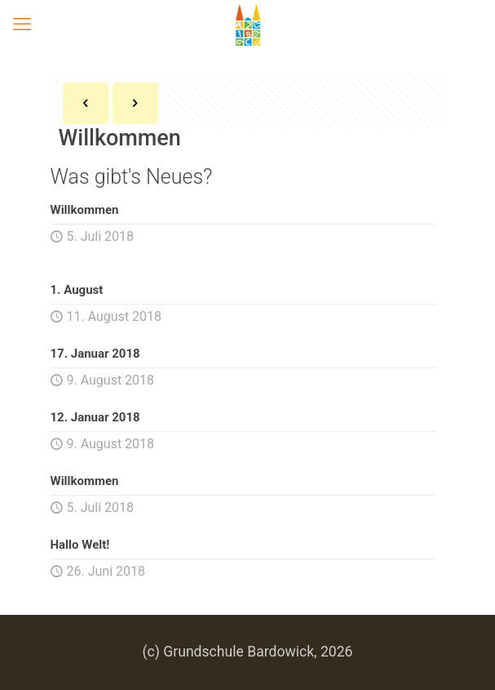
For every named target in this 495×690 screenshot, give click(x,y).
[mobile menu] (22, 24)
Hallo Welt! (80, 544)
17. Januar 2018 (95, 353)
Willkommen (85, 210)
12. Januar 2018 (95, 417)
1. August (77, 290)
